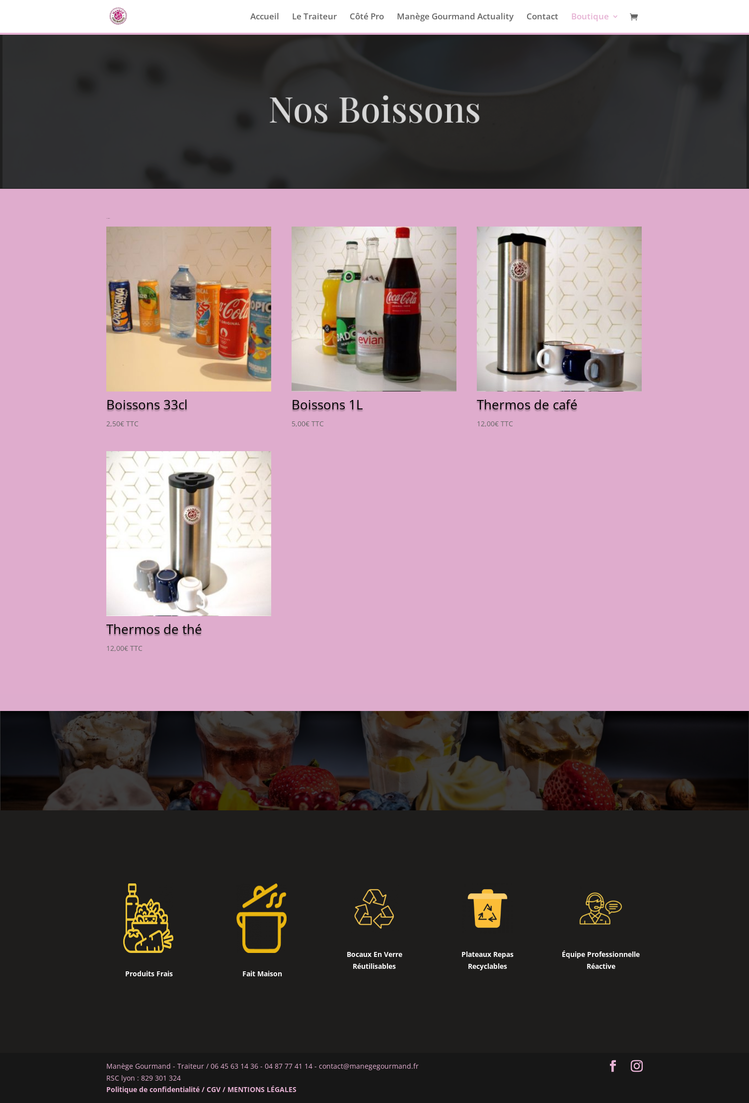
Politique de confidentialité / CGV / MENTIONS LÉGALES (201, 1089)
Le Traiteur (314, 17)
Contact (542, 17)
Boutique (590, 17)
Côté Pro (367, 17)
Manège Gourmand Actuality (455, 17)
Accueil (264, 17)
